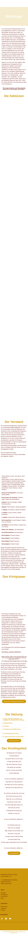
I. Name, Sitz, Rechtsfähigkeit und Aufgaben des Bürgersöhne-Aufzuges (13, 719)
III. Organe (6, 726)
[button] (14, 719)
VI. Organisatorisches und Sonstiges (13, 736)
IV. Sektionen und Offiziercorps (12, 729)
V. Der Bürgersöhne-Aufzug (10, 733)
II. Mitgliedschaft (7, 723)
